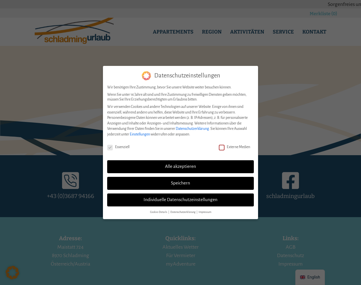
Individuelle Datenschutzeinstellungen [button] (180, 196)
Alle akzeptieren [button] (180, 163)
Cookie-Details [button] (159, 209)
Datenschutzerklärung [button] (183, 209)
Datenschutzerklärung (192, 126)
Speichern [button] (180, 179)
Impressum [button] (205, 209)
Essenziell (118, 144)
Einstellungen (140, 131)
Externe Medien (234, 144)
